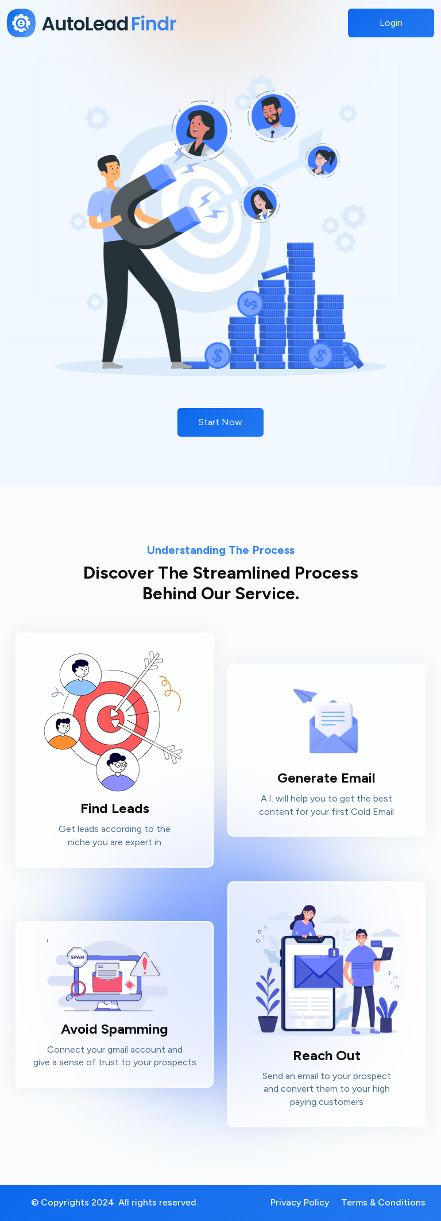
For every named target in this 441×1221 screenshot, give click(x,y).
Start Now (220, 422)
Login (391, 22)
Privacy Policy (300, 1202)
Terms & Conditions (383, 1202)
